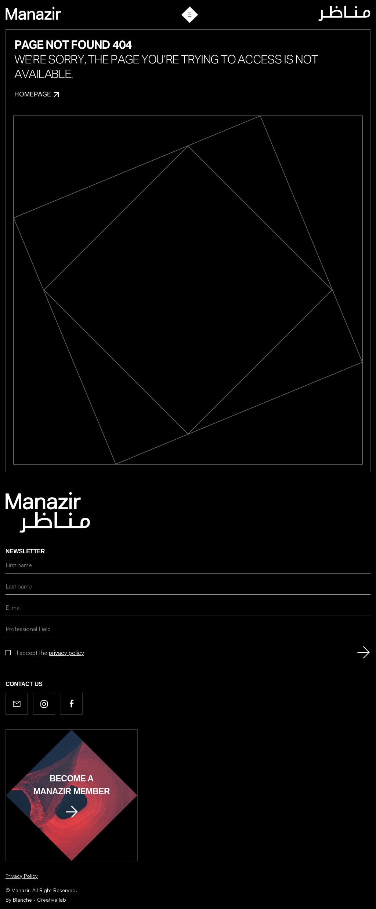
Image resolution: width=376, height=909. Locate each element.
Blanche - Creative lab (39, 900)
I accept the (50, 652)
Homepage (36, 94)
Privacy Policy (22, 876)
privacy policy (66, 652)
